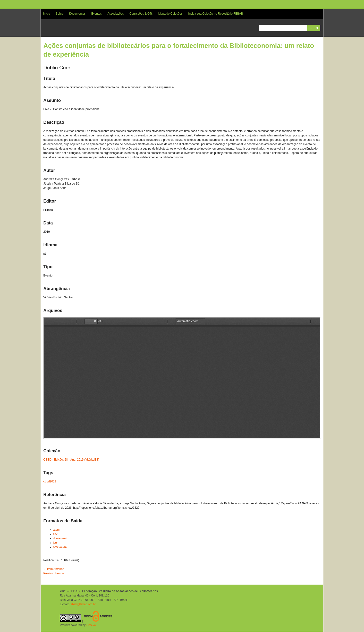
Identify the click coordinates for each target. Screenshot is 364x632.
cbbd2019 (49, 481)
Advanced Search (310, 28)
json (56, 542)
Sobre (60, 13)
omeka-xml (60, 547)
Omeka (91, 625)
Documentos (77, 13)
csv (55, 534)
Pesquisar (317, 28)
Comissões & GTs (140, 13)
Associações (115, 13)
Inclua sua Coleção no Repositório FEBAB (215, 13)
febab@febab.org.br (83, 604)
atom (56, 529)
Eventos (96, 13)
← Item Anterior (53, 569)
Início (46, 13)
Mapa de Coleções (170, 13)
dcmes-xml (60, 538)
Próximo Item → (53, 573)
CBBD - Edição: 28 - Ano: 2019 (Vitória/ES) (71, 459)
